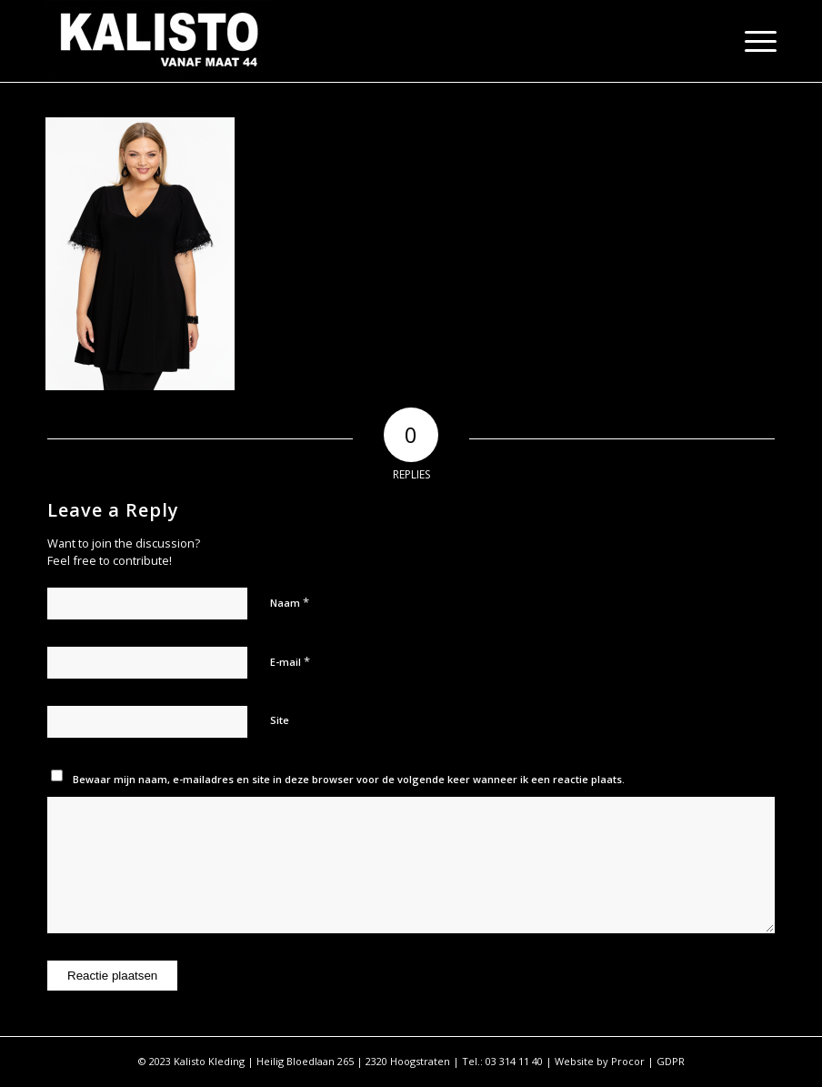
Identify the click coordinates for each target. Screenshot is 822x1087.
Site (279, 720)
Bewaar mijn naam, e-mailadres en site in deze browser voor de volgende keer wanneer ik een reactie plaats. (349, 779)
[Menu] (752, 41)
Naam (289, 602)
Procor (628, 1061)
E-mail (290, 661)
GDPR (671, 1061)
